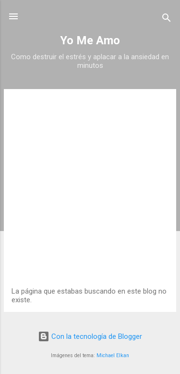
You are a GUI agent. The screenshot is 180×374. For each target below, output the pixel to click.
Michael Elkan (112, 355)
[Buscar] (166, 19)
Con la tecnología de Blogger (90, 336)
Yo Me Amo (90, 40)
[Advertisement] (90, 192)
